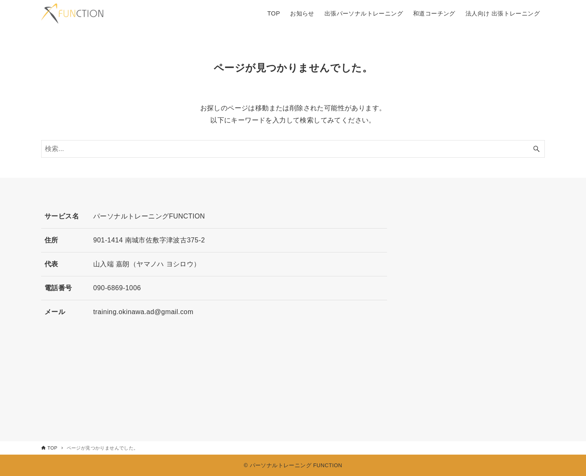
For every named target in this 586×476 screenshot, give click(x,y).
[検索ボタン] (536, 149)
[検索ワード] (293, 149)
